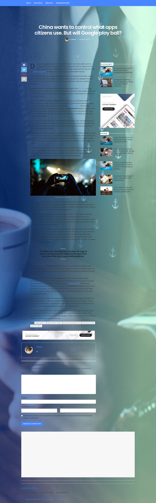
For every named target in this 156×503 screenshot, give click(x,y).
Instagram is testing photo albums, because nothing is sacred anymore (123, 83)
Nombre (24, 398)
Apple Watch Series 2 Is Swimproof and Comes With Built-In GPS (123, 140)
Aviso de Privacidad (47, 499)
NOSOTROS (38, 3)
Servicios (49, 3)
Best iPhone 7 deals (54, 323)
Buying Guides (69, 323)
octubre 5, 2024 (119, 183)
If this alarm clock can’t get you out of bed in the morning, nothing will (123, 189)
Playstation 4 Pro (88, 323)
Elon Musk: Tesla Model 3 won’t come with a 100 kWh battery (123, 178)
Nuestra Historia (62, 3)
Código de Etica (60, 499)
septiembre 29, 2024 (120, 75)
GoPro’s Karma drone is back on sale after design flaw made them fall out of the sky (124, 152)
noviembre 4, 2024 (120, 144)
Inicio (28, 3)
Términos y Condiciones (32, 499)
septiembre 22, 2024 (120, 194)
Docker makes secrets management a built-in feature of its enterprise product (123, 165)
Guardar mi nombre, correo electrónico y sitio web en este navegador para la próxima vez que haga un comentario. (57, 417)
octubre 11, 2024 (119, 171)
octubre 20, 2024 (119, 88)
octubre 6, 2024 (84, 39)
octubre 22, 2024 (119, 158)
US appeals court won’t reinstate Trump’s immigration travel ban (123, 70)
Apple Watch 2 (40, 323)
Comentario (26, 373)
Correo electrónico (29, 407)
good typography (39, 71)
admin (73, 39)
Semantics (82, 88)
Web (61, 407)
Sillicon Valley (36, 326)
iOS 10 (78, 323)
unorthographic (74, 106)
